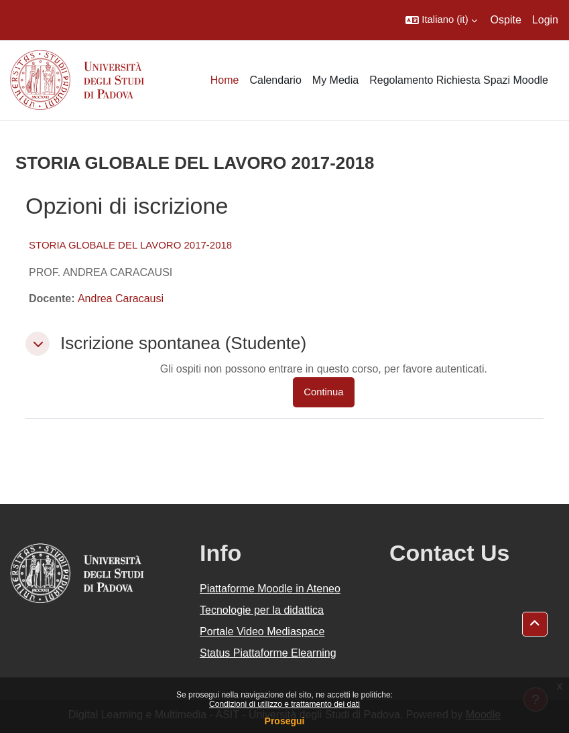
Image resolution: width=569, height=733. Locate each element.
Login (545, 19)
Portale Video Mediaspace (262, 631)
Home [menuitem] (224, 80)
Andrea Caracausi (121, 298)
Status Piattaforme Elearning (268, 653)
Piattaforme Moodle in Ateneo (270, 588)
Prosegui (285, 721)
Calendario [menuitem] (275, 80)
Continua (323, 392)
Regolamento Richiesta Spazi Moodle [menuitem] (458, 80)
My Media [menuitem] (335, 80)
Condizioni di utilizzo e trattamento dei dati (284, 704)
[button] (441, 20)
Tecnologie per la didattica (262, 610)
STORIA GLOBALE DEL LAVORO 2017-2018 (130, 245)
